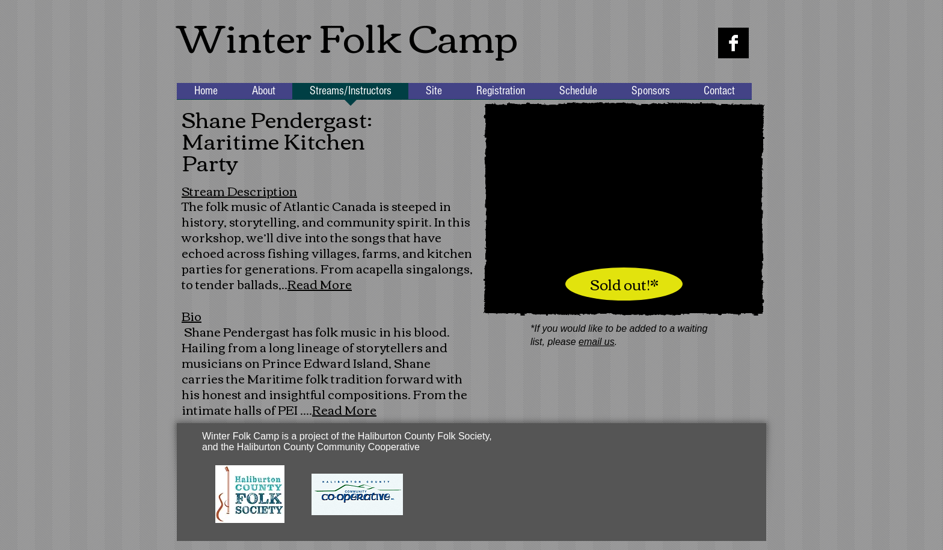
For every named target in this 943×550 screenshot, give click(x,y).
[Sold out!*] (624, 284)
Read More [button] (319, 283)
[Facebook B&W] (733, 43)
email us (597, 342)
